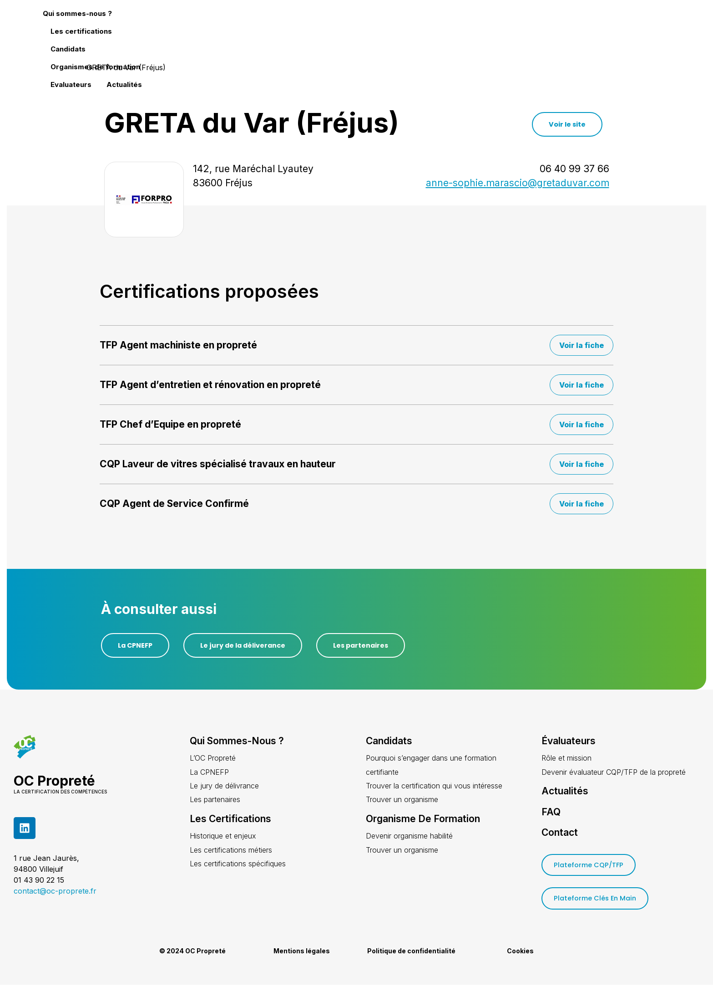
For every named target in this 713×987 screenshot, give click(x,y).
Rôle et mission (566, 758)
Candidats (429, 27)
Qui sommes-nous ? (285, 27)
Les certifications (366, 27)
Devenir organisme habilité (409, 836)
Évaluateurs (568, 741)
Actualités (640, 27)
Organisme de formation (423, 819)
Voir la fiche (581, 345)
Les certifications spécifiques (238, 864)
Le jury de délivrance (224, 786)
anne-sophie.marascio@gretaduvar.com (517, 183)
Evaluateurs (586, 27)
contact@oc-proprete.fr (55, 891)
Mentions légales (301, 953)
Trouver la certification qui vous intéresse (434, 786)
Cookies (520, 953)
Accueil (66, 67)
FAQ (551, 812)
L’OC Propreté (213, 758)
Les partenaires (215, 800)
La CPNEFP (209, 772)
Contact (559, 833)
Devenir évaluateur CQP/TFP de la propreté (613, 772)
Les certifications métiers (231, 850)
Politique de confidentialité (411, 953)
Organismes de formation (506, 27)
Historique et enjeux (223, 836)
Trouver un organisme (402, 800)
